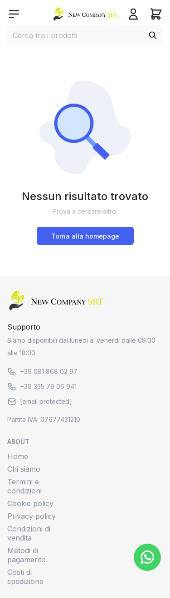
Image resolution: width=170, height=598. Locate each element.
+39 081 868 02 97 (42, 371)
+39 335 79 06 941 (42, 386)
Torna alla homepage (85, 236)
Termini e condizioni (24, 486)
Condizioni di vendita (28, 533)
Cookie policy (30, 503)
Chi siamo (23, 469)
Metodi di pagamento (26, 555)
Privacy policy (31, 516)
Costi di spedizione (25, 577)
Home (17, 456)
